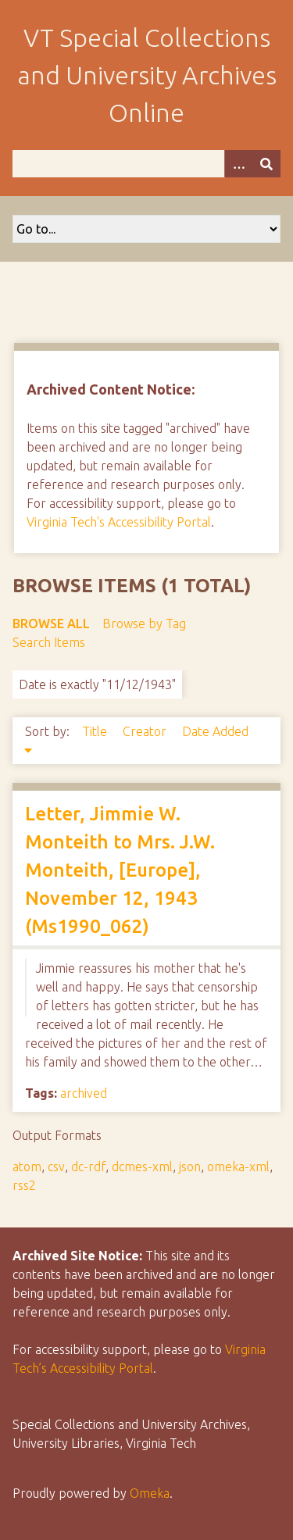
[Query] (146, 163)
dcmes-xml (142, 1166)
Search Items (49, 642)
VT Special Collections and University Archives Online (147, 75)
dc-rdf (88, 1166)
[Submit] (266, 163)
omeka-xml (238, 1166)
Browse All (51, 623)
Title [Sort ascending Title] (96, 731)
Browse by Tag (144, 623)
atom (27, 1166)
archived (83, 1093)
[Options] (238, 163)
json (190, 1166)
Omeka (150, 1493)
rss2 (24, 1185)
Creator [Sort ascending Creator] (146, 731)
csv (56, 1166)
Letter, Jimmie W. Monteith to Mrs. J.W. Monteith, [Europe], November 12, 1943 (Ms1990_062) (120, 870)
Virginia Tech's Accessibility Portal (119, 522)
